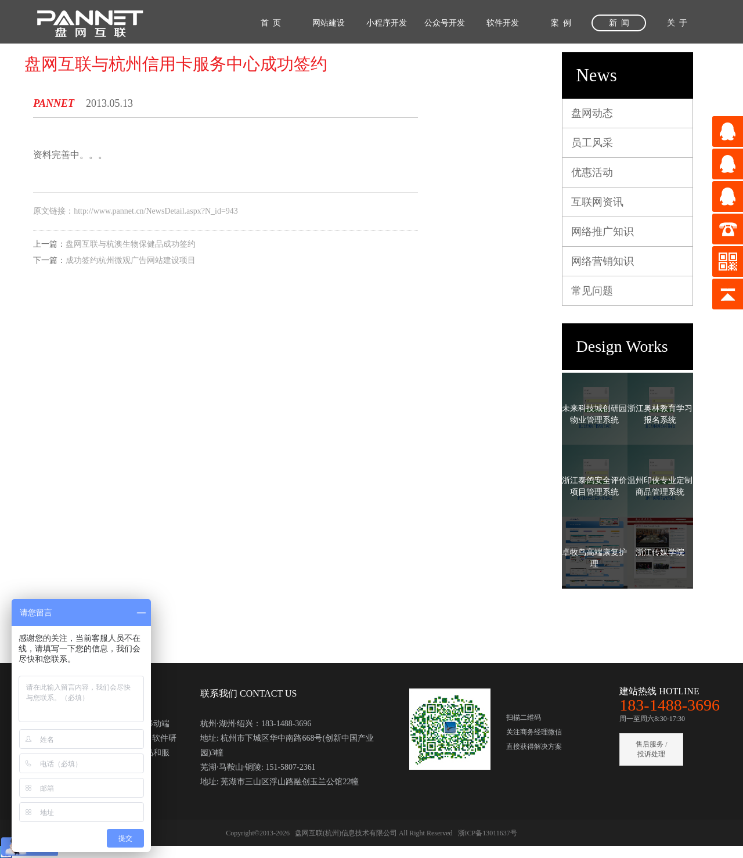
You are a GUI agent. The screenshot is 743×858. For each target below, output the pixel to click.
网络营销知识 (602, 261)
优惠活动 (592, 172)
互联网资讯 (597, 202)
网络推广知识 (602, 231)
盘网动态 (592, 113)
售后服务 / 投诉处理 (651, 749)
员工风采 (592, 143)
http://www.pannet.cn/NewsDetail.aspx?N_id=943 (156, 211)
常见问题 (592, 291)
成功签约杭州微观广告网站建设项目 (131, 260)
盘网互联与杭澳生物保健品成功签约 (131, 244)
